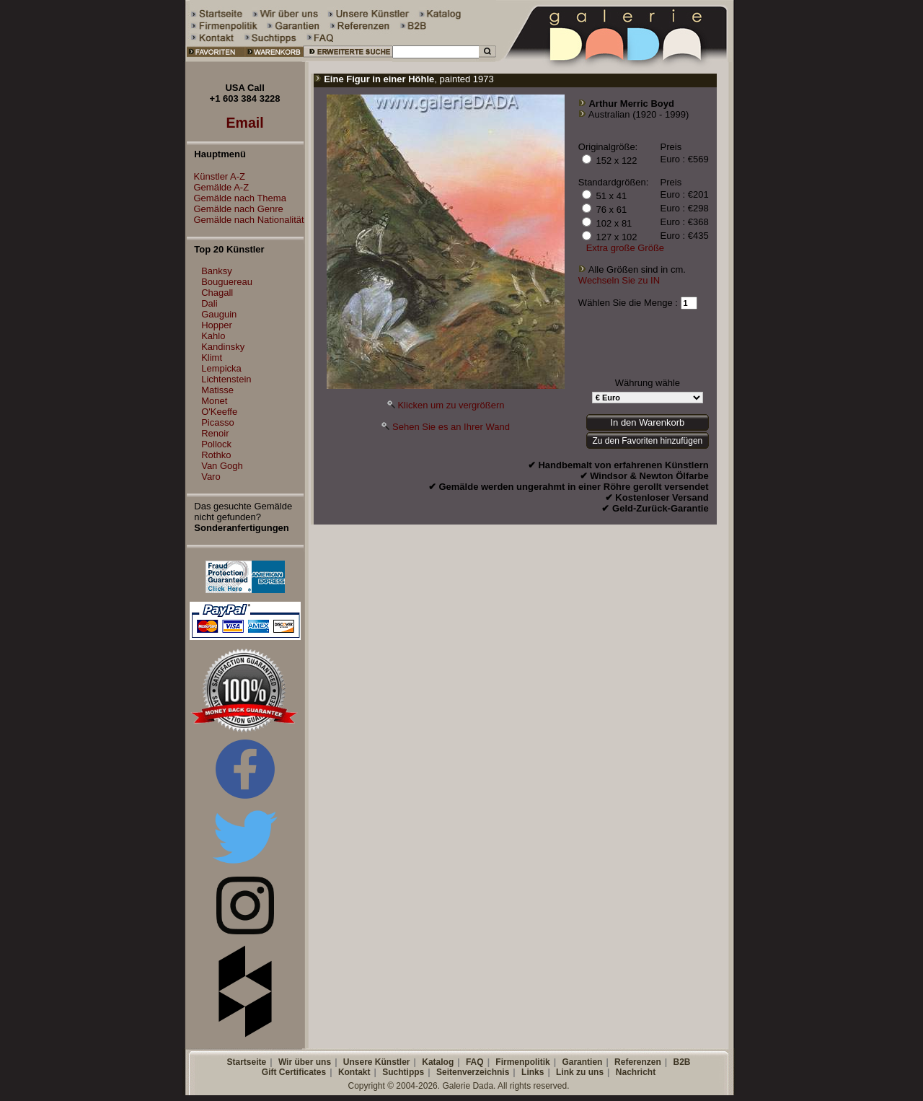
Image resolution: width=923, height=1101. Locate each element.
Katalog (438, 1062)
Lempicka (221, 368)
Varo (211, 476)
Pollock (216, 444)
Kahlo (213, 335)
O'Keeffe (219, 411)
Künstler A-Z (216, 176)
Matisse (217, 390)
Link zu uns (580, 1072)
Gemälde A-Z (218, 187)
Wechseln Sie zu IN (619, 280)
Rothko (216, 454)
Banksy (216, 271)
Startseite (246, 1062)
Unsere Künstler (376, 1062)
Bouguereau (226, 281)
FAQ (475, 1062)
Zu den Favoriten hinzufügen (647, 441)
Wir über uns (304, 1062)
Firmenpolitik (522, 1062)
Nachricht (635, 1072)
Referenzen (637, 1062)
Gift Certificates (294, 1072)
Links (532, 1072)
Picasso (217, 422)
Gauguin (219, 314)
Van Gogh (222, 465)
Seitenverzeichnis (472, 1072)
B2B (681, 1062)
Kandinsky (222, 346)
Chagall (217, 292)
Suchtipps (403, 1072)
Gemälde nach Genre (235, 208)
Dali (209, 303)
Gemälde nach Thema (236, 198)
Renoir (215, 433)
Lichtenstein (226, 379)
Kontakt (354, 1072)
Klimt (211, 357)
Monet (214, 400)
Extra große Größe (625, 247)
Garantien (582, 1062)
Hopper (216, 325)
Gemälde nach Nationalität (245, 219)
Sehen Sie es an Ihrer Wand (451, 426)
